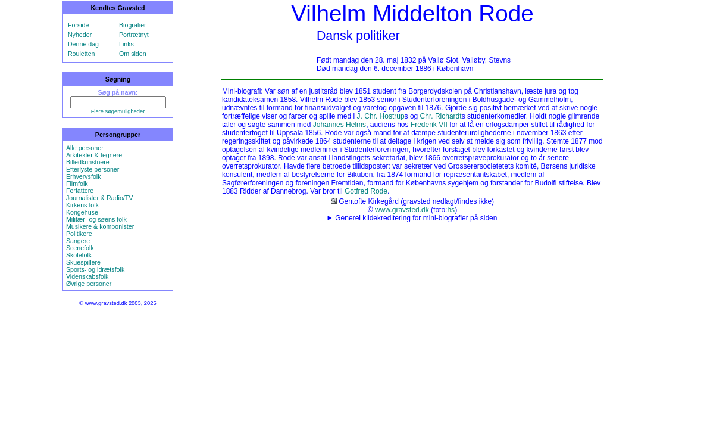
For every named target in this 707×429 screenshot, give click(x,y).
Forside (78, 25)
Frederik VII (429, 124)
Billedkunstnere (88, 162)
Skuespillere (83, 262)
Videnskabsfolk (87, 276)
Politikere (79, 233)
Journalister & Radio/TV (99, 197)
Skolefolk (79, 255)
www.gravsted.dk (402, 210)
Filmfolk (77, 183)
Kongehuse (82, 212)
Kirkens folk (82, 205)
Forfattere (79, 190)
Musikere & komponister (100, 226)
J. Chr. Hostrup (381, 116)
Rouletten (81, 53)
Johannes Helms (339, 124)
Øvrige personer (88, 283)
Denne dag (83, 44)
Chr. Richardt (441, 116)
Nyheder (80, 34)
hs (451, 210)
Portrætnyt (134, 34)
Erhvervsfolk (83, 176)
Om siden (132, 53)
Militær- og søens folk (96, 219)
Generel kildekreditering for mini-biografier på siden (416, 218)
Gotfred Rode (366, 191)
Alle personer (85, 147)
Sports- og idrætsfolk (95, 269)
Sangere (78, 240)
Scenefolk (80, 247)
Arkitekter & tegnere (94, 154)
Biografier (132, 25)
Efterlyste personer (92, 169)
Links (126, 44)
